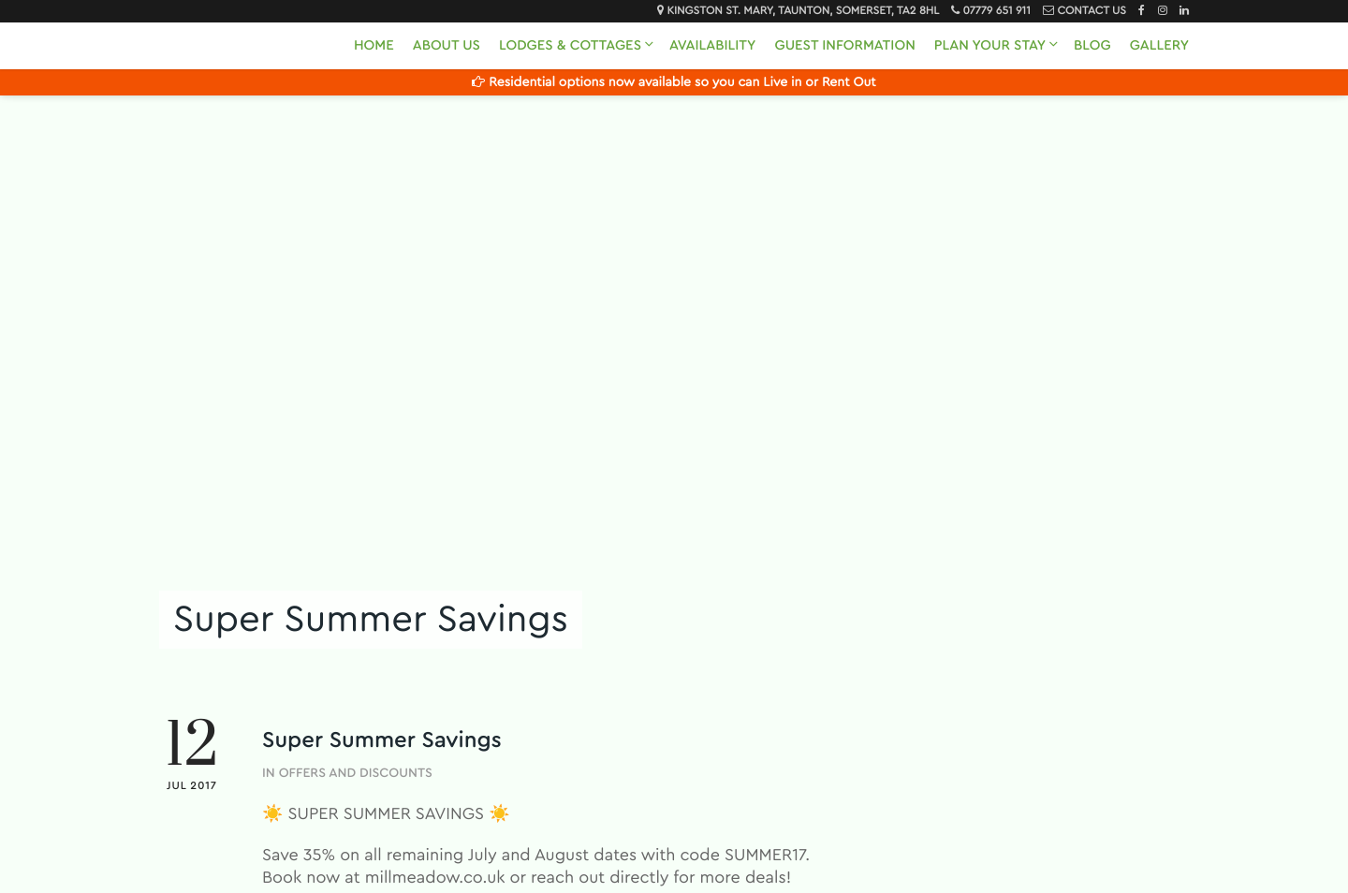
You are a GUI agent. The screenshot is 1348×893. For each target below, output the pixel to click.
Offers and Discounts (355, 773)
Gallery (1159, 45)
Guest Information (844, 45)
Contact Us (1091, 11)
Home (374, 45)
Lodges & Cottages (570, 45)
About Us (446, 45)
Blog (1092, 45)
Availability (712, 45)
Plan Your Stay (990, 45)
